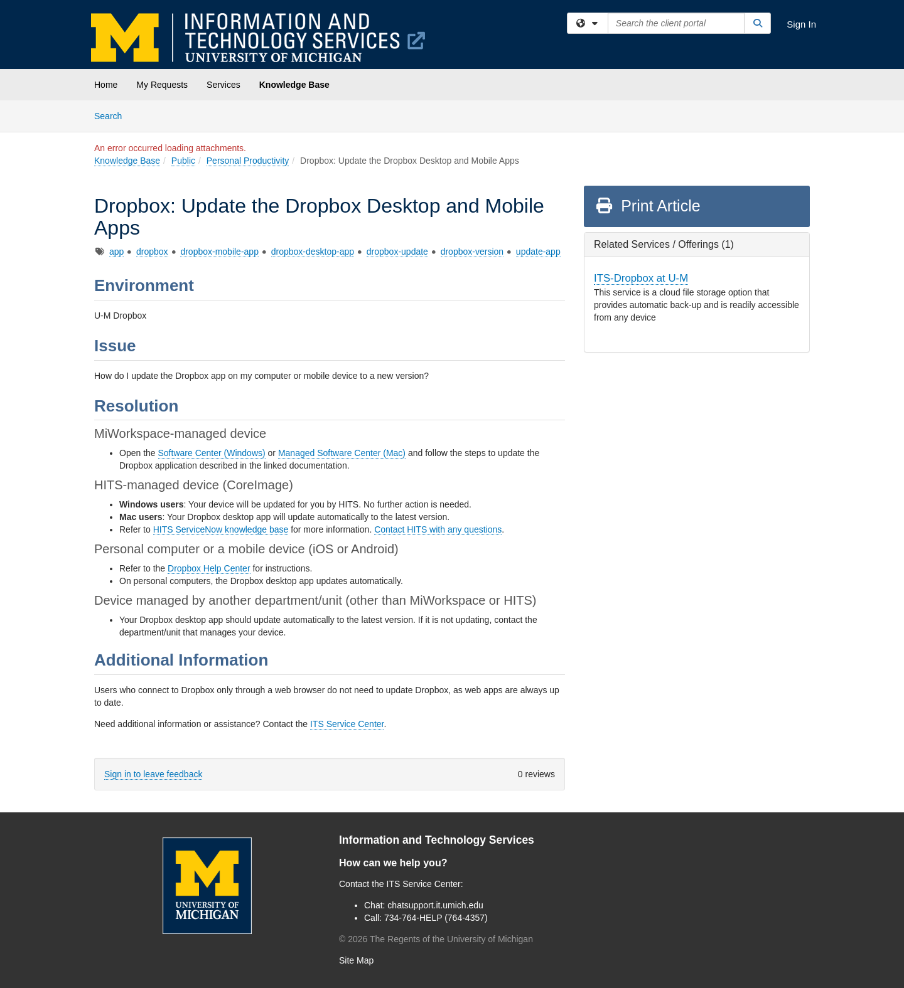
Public (183, 161)
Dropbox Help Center (209, 568)
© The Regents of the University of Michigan (436, 939)
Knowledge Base (294, 85)
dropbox (152, 252)
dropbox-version (472, 252)
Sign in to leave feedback (153, 774)
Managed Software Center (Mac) (342, 453)
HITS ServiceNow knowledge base (221, 529)
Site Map (356, 960)
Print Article (648, 206)
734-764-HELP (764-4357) (436, 918)
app (116, 252)
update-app (538, 252)
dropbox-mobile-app (219, 252)
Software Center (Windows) (212, 453)
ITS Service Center (347, 724)
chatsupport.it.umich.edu (435, 905)
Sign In (801, 24)
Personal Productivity (248, 161)
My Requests (162, 85)
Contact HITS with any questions (438, 529)
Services (223, 85)
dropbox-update (397, 252)
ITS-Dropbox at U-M (641, 278)
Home (105, 85)
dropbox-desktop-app (312, 252)
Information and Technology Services (436, 840)
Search (112, 115)
